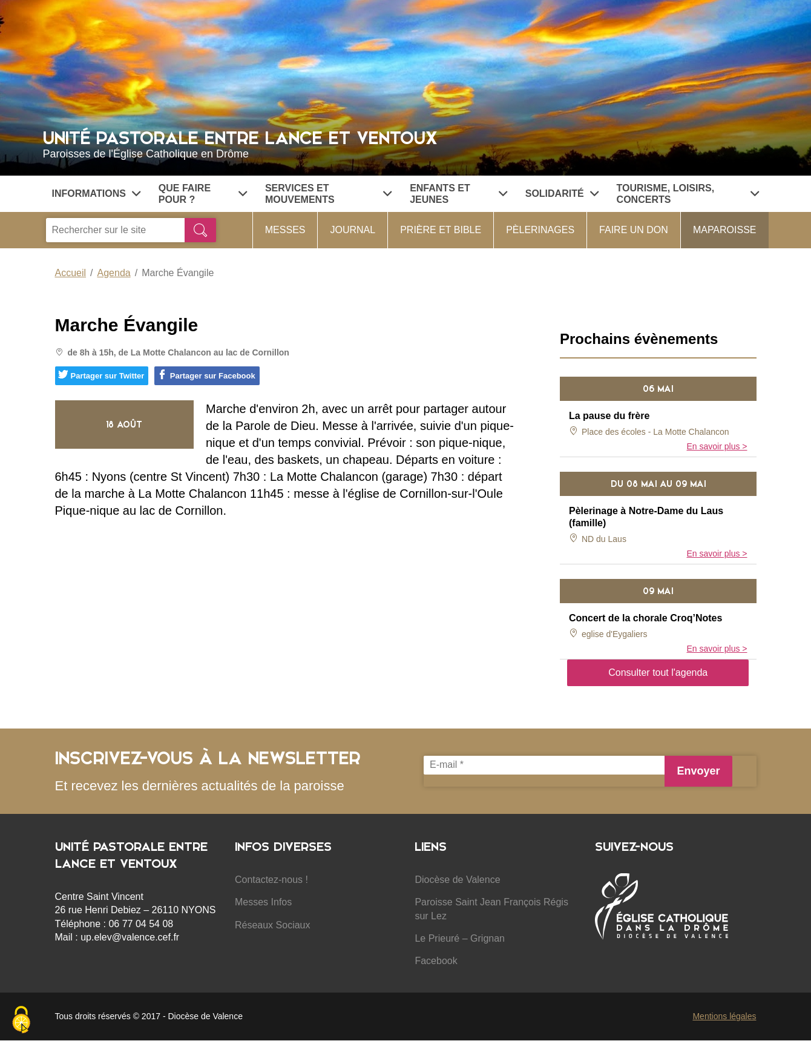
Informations (96, 193)
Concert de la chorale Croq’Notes (645, 618)
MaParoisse (725, 230)
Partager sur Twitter (101, 374)
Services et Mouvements (328, 194)
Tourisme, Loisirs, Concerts (688, 194)
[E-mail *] (544, 765)
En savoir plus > (717, 446)
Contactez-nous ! (271, 879)
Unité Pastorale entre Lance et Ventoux (406, 143)
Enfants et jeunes (458, 194)
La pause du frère (609, 416)
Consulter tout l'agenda (658, 672)
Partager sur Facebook (206, 374)
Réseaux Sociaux (272, 925)
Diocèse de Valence (457, 879)
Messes (285, 230)
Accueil (71, 273)
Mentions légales (724, 1016)
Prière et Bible (440, 230)
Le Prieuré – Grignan (460, 938)
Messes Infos (263, 902)
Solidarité (562, 193)
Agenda (114, 273)
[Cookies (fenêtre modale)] (21, 1020)
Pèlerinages (540, 230)
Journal (352, 230)
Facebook (436, 961)
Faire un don (633, 230)
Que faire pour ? (203, 194)
